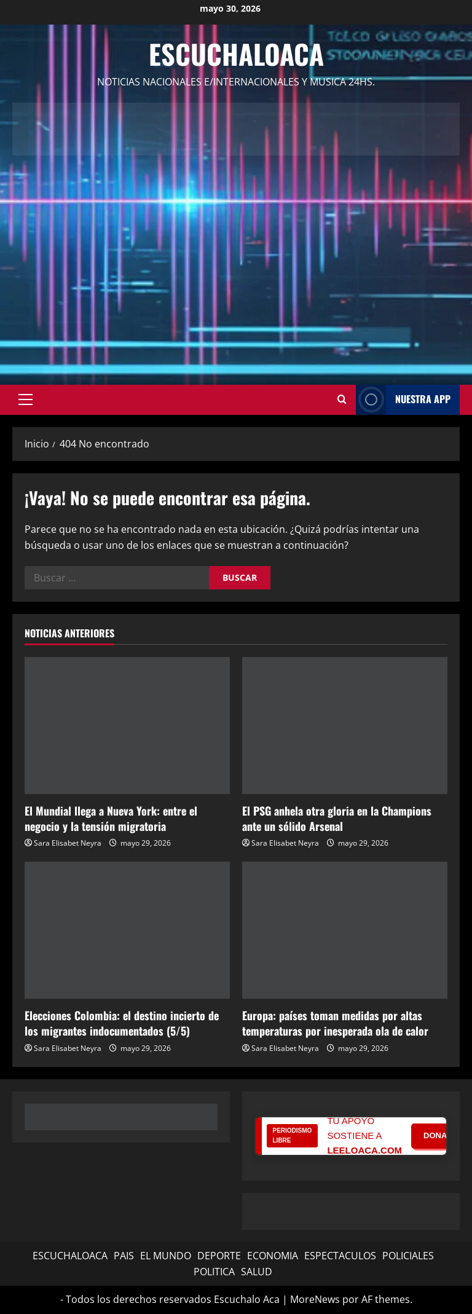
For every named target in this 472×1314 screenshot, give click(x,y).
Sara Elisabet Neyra (67, 843)
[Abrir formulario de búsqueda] (342, 399)
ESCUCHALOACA (70, 1255)
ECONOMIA (272, 1255)
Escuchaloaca (236, 54)
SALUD (256, 1271)
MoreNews (315, 1299)
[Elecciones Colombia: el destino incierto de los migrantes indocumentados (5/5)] (127, 930)
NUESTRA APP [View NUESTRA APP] (403, 400)
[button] (25, 399)
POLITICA (214, 1271)
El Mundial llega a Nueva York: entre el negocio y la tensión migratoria (111, 818)
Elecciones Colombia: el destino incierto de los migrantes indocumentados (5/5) (122, 1023)
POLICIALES (408, 1255)
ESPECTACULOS (340, 1255)
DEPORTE (219, 1255)
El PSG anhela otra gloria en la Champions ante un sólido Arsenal (336, 818)
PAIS (124, 1255)
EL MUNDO (165, 1255)
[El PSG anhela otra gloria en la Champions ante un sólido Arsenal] (344, 725)
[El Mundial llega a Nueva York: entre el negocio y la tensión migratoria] (127, 725)
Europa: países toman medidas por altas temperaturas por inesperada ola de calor (335, 1023)
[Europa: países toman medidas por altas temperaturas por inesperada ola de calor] (344, 930)
